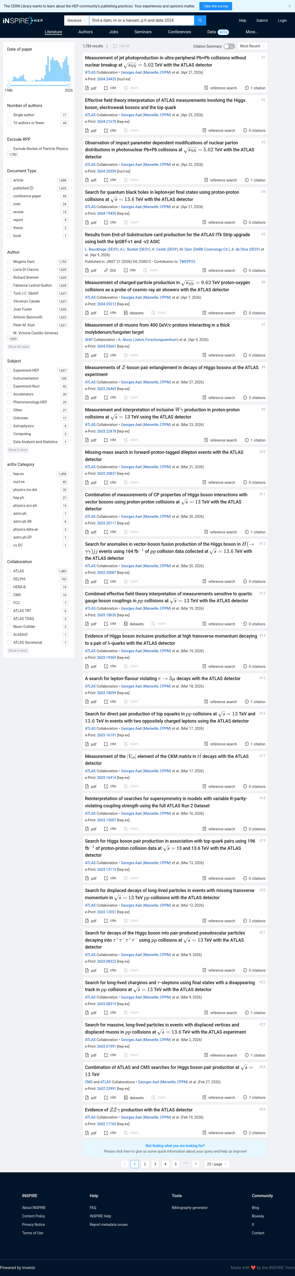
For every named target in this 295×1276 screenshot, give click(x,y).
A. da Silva (239, 249)
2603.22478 (106, 431)
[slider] (8, 85)
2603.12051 (106, 912)
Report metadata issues (109, 1225)
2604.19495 (106, 213)
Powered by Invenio (17, 1267)
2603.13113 (106, 869)
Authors (85, 31)
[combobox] (141, 20)
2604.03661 (106, 346)
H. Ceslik (159, 249)
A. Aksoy (125, 340)
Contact (258, 1233)
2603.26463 (106, 389)
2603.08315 (106, 1004)
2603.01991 (106, 1046)
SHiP (89, 340)
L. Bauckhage (95, 249)
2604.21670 (106, 122)
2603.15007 (106, 820)
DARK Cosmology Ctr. (211, 249)
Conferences (179, 31)
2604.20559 (106, 171)
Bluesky (258, 1216)
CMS (89, 1082)
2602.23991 (106, 1089)
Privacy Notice (33, 1225)
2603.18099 (106, 693)
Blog (255, 1208)
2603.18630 (106, 615)
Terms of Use (32, 1233)
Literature (53, 31)
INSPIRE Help (100, 1216)
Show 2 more (17, 450)
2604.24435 (106, 79)
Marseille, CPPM (157, 72)
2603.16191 (106, 735)
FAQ (93, 1208)
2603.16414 (106, 778)
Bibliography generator (190, 1208)
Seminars (143, 31)
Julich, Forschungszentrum (155, 340)
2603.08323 (106, 961)
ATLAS (90, 72)
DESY (113, 249)
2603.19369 (106, 658)
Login (282, 20)
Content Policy (33, 1216)
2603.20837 (106, 473)
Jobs (113, 31)
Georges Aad (131, 72)
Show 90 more (18, 347)
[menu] (251, 20)
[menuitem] (242, 20)
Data (211, 31)
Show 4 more (17, 650)
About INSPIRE (34, 1208)
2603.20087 (106, 573)
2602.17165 (106, 1124)
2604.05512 (106, 304)
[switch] (229, 46)
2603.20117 (106, 523)
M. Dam (186, 249)
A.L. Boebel (129, 249)
